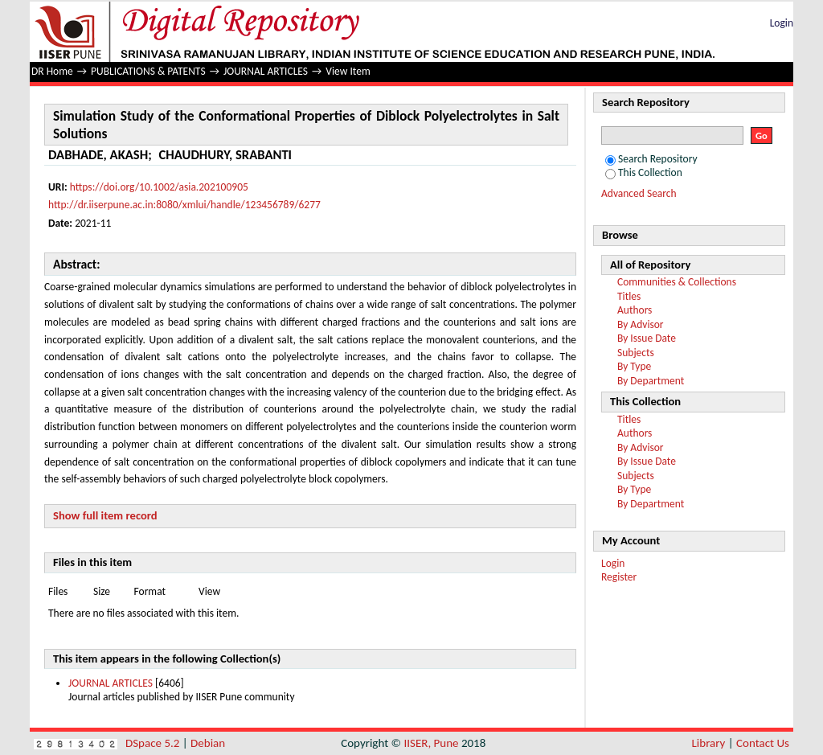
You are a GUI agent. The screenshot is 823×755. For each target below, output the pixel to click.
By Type (634, 366)
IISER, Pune (430, 743)
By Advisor (640, 324)
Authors (634, 310)
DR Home (52, 71)
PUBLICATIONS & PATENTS (148, 71)
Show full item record (105, 515)
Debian (207, 743)
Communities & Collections (676, 282)
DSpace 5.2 (153, 743)
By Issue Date (646, 338)
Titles (629, 296)
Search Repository (651, 159)
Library (709, 743)
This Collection (643, 172)
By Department (650, 381)
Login (781, 23)
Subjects (635, 352)
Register (619, 577)
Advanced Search (639, 193)
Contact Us (762, 743)
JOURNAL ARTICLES (265, 71)
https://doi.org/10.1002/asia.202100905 (159, 187)
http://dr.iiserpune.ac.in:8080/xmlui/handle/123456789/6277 (184, 204)
